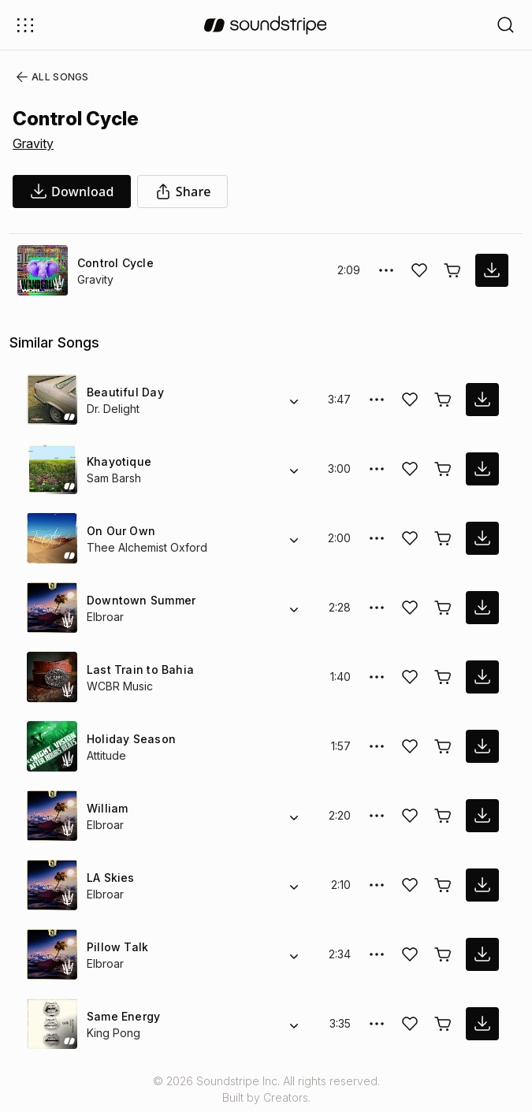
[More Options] (386, 270)
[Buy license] (452, 270)
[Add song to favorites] (419, 270)
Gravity (33, 143)
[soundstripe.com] (265, 25)
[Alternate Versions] (294, 399)
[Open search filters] (506, 24)
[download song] (72, 191)
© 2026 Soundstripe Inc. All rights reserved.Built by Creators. (265, 1089)
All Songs (49, 77)
